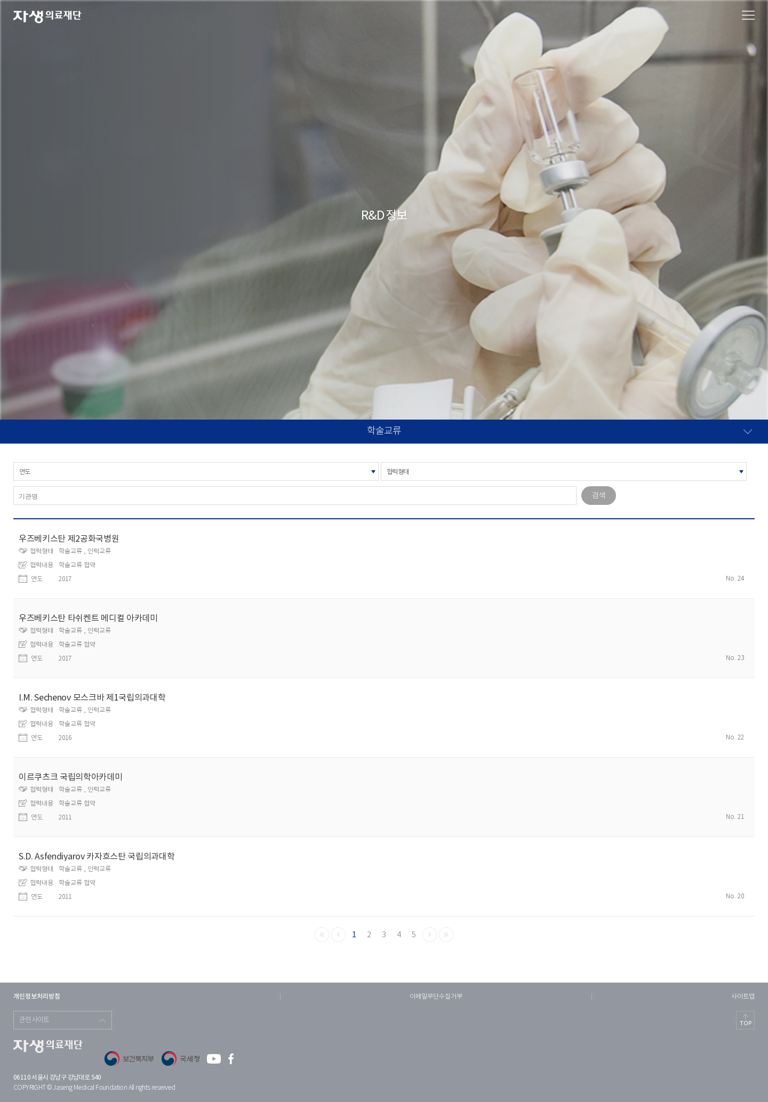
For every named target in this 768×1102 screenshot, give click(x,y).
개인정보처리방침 (36, 996)
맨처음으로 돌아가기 (322, 934)
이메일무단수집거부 (436, 996)
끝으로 (446, 934)
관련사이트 (34, 1020)
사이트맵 (743, 996)
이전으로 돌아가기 (338, 934)
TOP (745, 1023)
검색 (598, 496)
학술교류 (384, 431)
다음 (429, 934)
